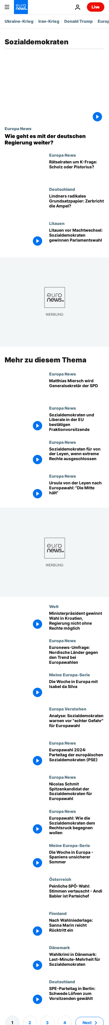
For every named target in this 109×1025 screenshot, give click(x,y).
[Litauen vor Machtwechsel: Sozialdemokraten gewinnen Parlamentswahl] (76, 238)
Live (96, 6)
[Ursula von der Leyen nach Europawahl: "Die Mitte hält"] (76, 491)
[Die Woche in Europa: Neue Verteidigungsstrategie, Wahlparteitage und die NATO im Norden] (76, 689)
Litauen (57, 223)
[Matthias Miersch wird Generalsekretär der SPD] (76, 388)
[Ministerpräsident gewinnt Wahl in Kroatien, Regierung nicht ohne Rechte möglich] (76, 621)
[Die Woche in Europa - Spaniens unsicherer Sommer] (76, 860)
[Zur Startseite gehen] (21, 7)
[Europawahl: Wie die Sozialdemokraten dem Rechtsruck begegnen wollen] (76, 826)
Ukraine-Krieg (19, 21)
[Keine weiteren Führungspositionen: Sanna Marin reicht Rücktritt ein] (76, 928)
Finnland (58, 913)
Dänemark (59, 947)
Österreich (60, 879)
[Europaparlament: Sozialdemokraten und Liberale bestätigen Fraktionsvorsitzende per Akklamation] (76, 423)
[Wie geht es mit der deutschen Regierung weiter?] (54, 139)
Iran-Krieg (48, 21)
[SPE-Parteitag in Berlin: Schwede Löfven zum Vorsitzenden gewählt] (76, 996)
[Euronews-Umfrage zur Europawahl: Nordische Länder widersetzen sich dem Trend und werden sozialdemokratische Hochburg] (76, 655)
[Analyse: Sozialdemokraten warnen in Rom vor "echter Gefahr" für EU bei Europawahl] (76, 723)
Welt (54, 606)
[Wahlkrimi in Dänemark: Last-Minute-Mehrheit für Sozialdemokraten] (76, 962)
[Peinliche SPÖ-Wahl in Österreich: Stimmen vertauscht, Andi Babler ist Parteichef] (76, 894)
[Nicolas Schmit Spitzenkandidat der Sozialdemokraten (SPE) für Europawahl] (76, 792)
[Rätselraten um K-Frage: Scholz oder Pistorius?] (76, 170)
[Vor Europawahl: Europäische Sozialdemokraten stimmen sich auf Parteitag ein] (76, 758)
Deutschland (62, 189)
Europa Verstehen (67, 708)
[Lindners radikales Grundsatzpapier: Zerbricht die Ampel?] (76, 204)
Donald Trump (78, 21)
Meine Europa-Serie (69, 674)
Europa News (18, 128)
